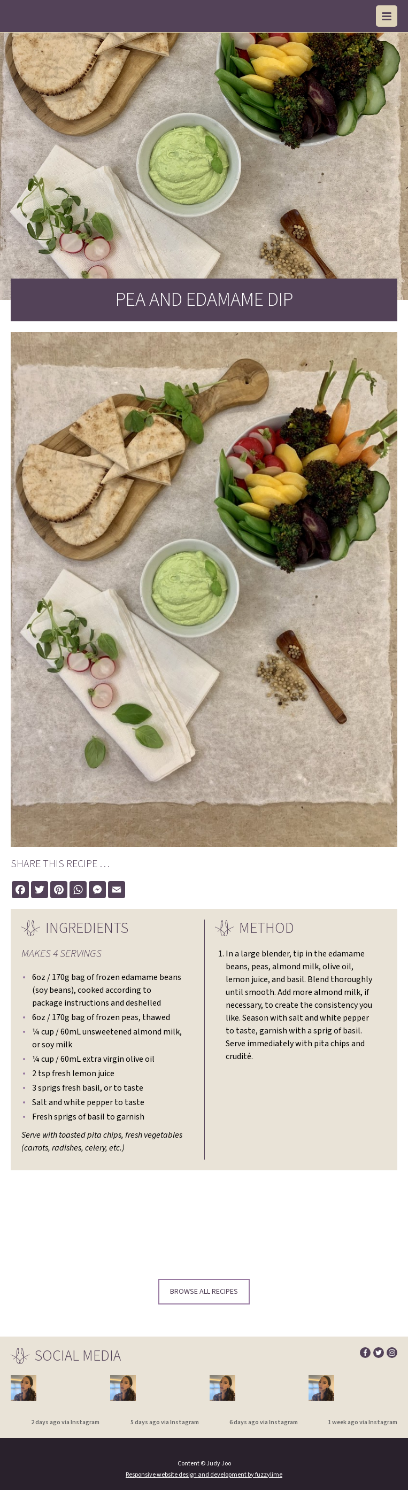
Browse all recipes (204, 1291)
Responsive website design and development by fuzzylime (204, 1474)
